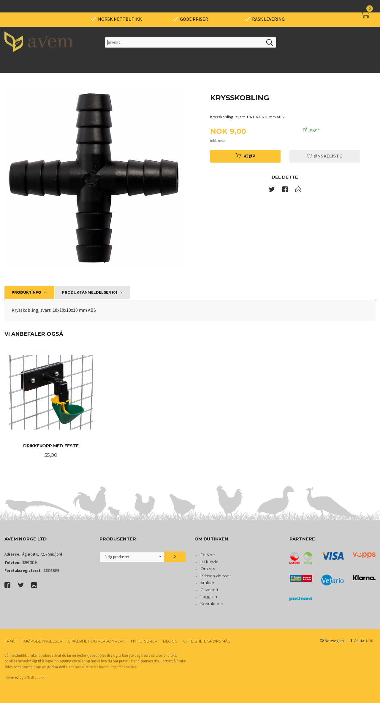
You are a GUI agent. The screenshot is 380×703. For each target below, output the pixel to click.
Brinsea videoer (215, 575)
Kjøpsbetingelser (42, 641)
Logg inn (208, 596)
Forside (207, 554)
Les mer (75, 666)
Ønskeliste (324, 156)
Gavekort (209, 589)
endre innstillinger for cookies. (113, 666)
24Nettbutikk (34, 677)
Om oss (207, 568)
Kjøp (245, 156)
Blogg (170, 641)
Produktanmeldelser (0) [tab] (89, 292)
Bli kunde (209, 561)
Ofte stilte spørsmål (206, 641)
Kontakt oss (211, 603)
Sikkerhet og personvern (96, 641)
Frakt (10, 641)
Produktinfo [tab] (26, 292)
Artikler (207, 582)
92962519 (29, 562)
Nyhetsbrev (144, 641)
